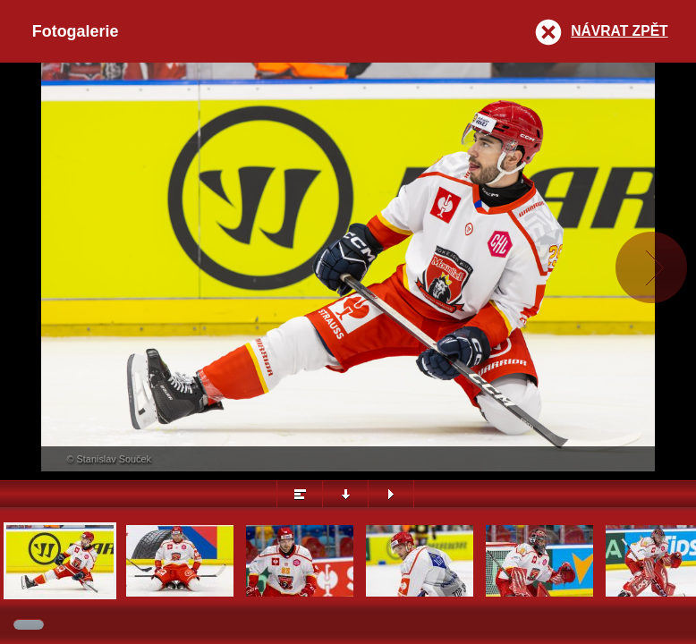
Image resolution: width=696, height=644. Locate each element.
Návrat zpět (619, 30)
